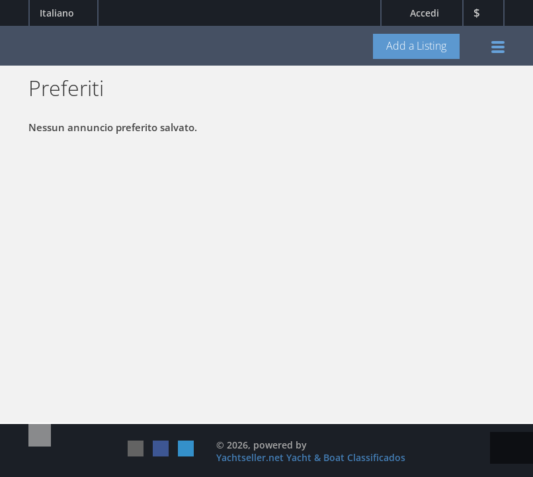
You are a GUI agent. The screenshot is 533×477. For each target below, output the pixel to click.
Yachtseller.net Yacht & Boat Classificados (310, 457)
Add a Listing (416, 45)
